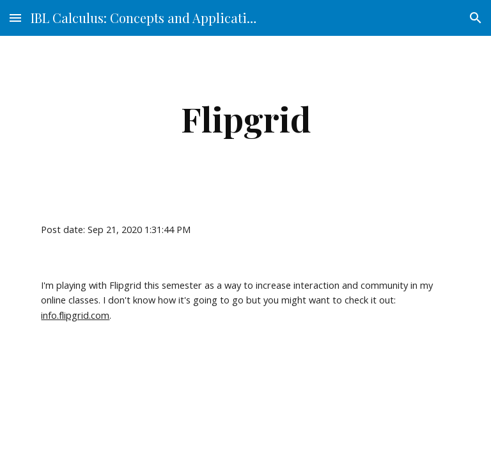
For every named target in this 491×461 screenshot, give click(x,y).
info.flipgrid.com (75, 315)
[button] (15, 17)
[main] (245, 118)
